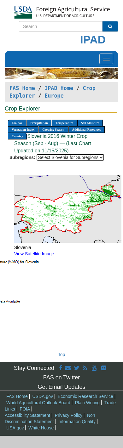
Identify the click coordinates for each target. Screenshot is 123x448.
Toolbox (17, 123)
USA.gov (15, 427)
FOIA (25, 408)
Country (17, 136)
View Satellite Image (34, 253)
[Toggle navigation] (106, 59)
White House (41, 427)
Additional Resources (86, 129)
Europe (54, 96)
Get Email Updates (61, 387)
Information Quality (77, 421)
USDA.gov (42, 396)
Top (61, 354)
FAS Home (22, 88)
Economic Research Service (85, 396)
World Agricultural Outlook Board (38, 402)
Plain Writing (87, 402)
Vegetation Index (23, 129)
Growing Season (53, 129)
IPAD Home (58, 88)
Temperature (64, 123)
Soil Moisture (90, 123)
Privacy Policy (68, 415)
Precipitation (39, 123)
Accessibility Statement (27, 415)
